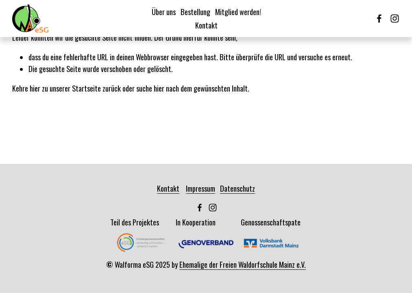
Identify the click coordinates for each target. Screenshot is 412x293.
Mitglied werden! (238, 11)
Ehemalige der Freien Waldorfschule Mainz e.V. (242, 264)
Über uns (164, 11)
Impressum (200, 188)
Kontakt (206, 25)
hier (35, 88)
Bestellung (195, 11)
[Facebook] (379, 18)
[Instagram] (395, 18)
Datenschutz (237, 188)
